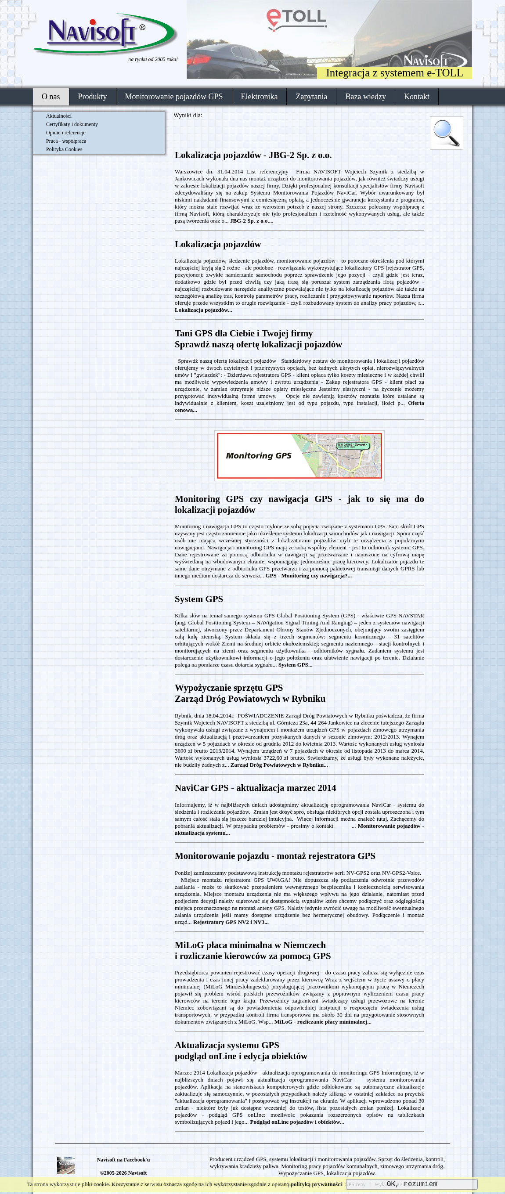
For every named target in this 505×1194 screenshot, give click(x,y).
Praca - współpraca (66, 141)
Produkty (92, 96)
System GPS (199, 599)
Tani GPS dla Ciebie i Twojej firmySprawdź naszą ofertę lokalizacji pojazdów (258, 339)
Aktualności (59, 116)
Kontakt (416, 96)
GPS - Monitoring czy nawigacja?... (308, 575)
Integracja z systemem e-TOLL (394, 73)
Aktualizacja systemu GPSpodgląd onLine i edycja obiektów (241, 1050)
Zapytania (311, 96)
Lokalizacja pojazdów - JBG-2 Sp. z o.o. (253, 155)
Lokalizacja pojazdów (218, 244)
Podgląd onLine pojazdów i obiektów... (297, 1121)
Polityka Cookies (64, 149)
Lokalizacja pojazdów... (203, 310)
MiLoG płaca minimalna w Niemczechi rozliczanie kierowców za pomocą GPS (253, 950)
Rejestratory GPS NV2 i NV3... (231, 922)
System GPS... (295, 664)
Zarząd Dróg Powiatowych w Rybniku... (279, 764)
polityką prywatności (316, 1184)
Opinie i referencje (66, 133)
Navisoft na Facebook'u (123, 1160)
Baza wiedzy (365, 96)
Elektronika (259, 96)
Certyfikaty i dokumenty (72, 124)
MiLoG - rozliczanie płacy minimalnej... (323, 1021)
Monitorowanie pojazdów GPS (174, 96)
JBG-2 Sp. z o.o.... (252, 220)
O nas (51, 96)
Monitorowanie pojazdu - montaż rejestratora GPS (275, 856)
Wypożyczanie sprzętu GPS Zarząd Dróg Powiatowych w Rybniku (250, 693)
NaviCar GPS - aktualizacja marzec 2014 (255, 788)
